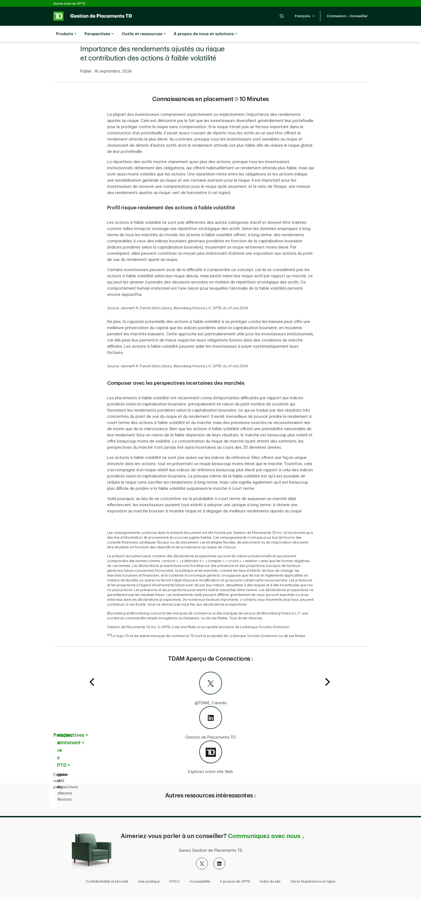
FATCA (174, 881)
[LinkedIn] (219, 863)
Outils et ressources (144, 34)
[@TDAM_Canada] (210, 689)
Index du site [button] (270, 881)
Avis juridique (149, 881)
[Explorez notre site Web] (210, 757)
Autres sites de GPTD (69, 3)
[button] (281, 16)
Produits (66, 34)
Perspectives (99, 34)
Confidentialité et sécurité (107, 881)
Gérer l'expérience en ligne (312, 881)
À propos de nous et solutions (205, 34)
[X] (202, 863)
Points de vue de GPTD (60, 750)
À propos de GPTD (235, 881)
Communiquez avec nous (264, 836)
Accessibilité (200, 881)
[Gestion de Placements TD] (210, 723)
